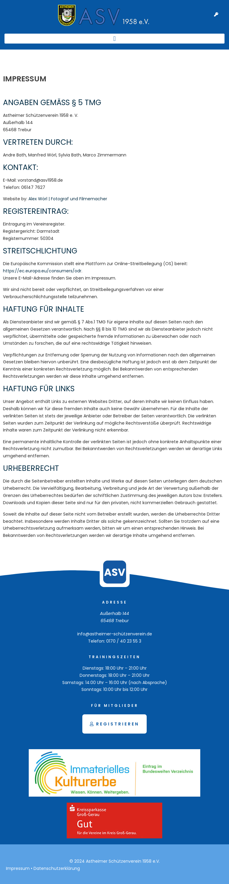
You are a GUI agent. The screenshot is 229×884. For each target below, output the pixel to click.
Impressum (18, 868)
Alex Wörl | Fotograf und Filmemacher (67, 199)
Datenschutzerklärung (57, 868)
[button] (114, 39)
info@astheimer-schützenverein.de (114, 634)
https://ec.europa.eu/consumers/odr (42, 271)
